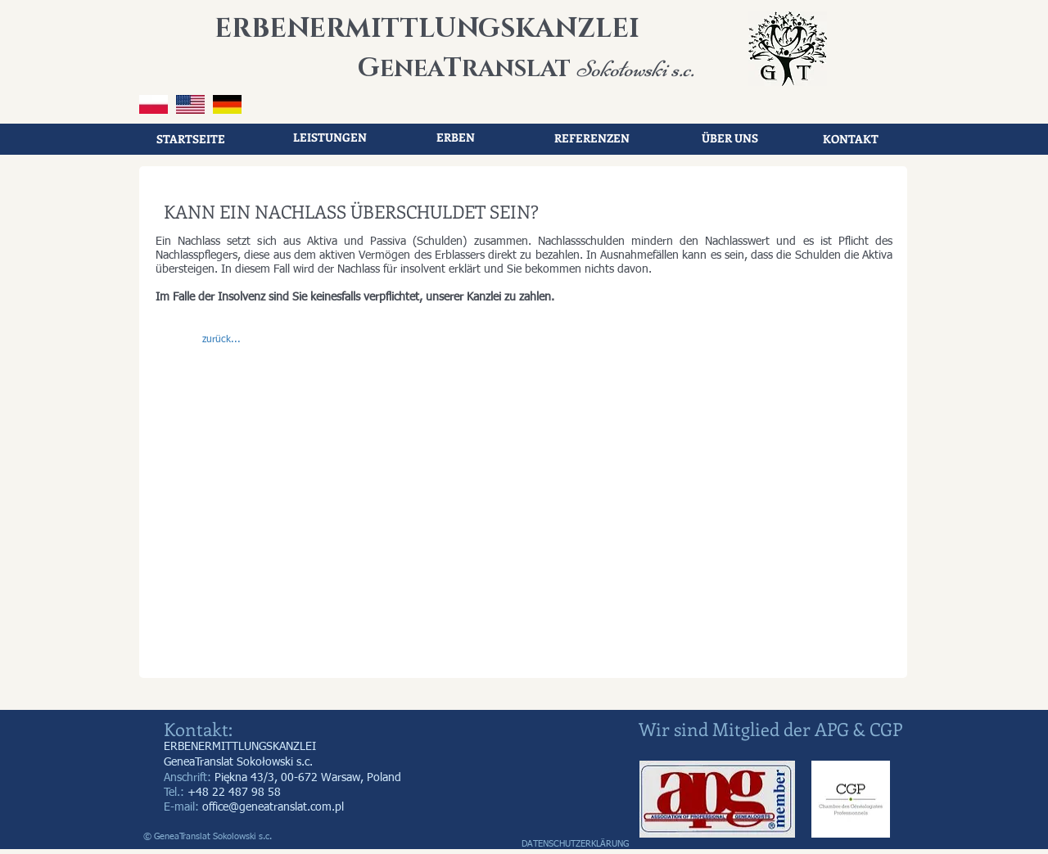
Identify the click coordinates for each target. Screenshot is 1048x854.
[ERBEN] (455, 137)
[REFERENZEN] (592, 138)
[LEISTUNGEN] (330, 137)
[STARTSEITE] (191, 139)
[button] (221, 340)
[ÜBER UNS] (729, 138)
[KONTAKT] (851, 139)
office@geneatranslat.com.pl (273, 807)
